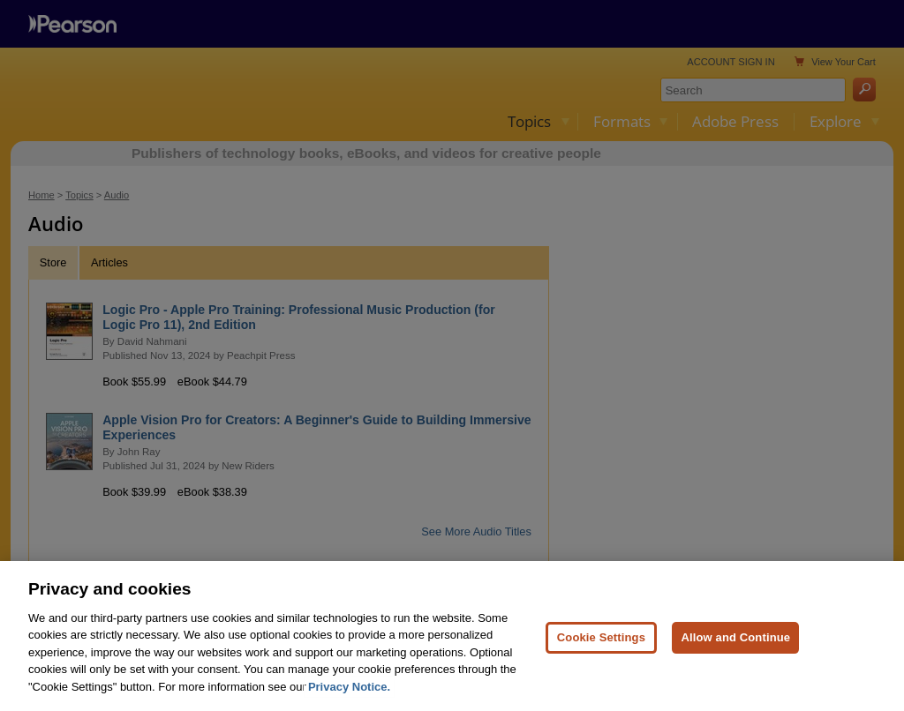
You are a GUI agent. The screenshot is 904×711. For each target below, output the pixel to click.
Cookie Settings (601, 657)
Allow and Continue (735, 657)
